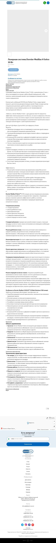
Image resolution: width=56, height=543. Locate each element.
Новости (28, 469)
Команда (28, 487)
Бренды (28, 489)
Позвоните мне (28, 444)
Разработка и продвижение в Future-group (28, 536)
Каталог (28, 464)
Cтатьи (28, 471)
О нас (28, 461)
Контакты (28, 474)
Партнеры (28, 484)
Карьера (28, 492)
